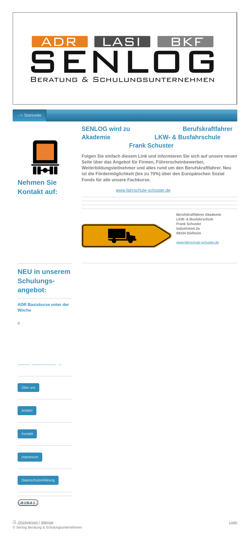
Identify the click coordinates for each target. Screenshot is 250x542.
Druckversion (26, 522)
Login (233, 522)
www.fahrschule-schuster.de (143, 190)
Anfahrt (26, 410)
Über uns (28, 388)
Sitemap (47, 522)
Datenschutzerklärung (38, 480)
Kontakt (27, 434)
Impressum (29, 457)
